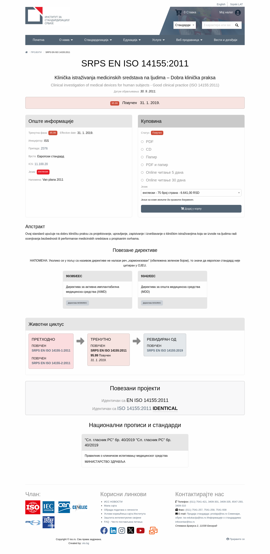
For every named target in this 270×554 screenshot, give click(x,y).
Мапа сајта (110, 505)
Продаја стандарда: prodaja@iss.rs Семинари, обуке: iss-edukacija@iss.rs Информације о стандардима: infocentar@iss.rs (208, 517)
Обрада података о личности (121, 509)
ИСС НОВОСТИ (113, 501)
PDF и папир (154, 165)
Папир (149, 157)
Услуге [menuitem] (156, 40)
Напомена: (35, 179)
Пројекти (36, 52)
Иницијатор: (35, 140)
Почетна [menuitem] (38, 40)
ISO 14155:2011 (134, 408)
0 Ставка (185, 12)
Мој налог (230, 12)
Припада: (34, 148)
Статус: (145, 132)
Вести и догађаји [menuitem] (225, 40)
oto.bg (85, 543)
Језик (144, 186)
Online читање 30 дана (163, 180)
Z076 (44, 148)
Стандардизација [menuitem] (96, 40)
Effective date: (68, 132)
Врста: (32, 156)
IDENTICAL (165, 408)
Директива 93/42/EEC (152, 303)
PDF (147, 142)
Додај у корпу (191, 208)
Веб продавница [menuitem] (187, 40)
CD (146, 149)
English (221, 4)
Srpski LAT (236, 4)
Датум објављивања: (127, 91)
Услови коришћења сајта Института (125, 513)
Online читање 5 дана (162, 172)
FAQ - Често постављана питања (123, 521)
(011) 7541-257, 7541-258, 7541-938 (205, 509)
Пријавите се (237, 539)
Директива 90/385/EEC (77, 303)
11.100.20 (41, 164)
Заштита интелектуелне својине (122, 517)
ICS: (31, 163)
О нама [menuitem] (64, 40)
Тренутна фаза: (37, 132)
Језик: (32, 171)
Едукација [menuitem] (130, 40)
